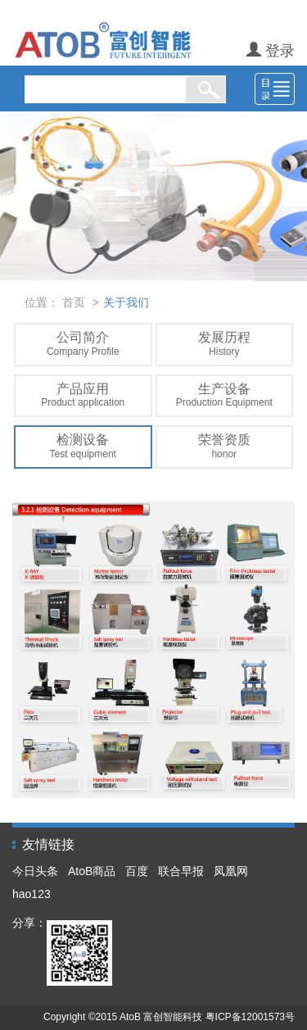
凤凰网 (231, 871)
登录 (270, 51)
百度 (136, 871)
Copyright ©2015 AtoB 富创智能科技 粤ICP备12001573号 (169, 1017)
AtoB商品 (91, 871)
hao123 (31, 894)
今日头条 (35, 871)
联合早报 (181, 871)
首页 (73, 302)
